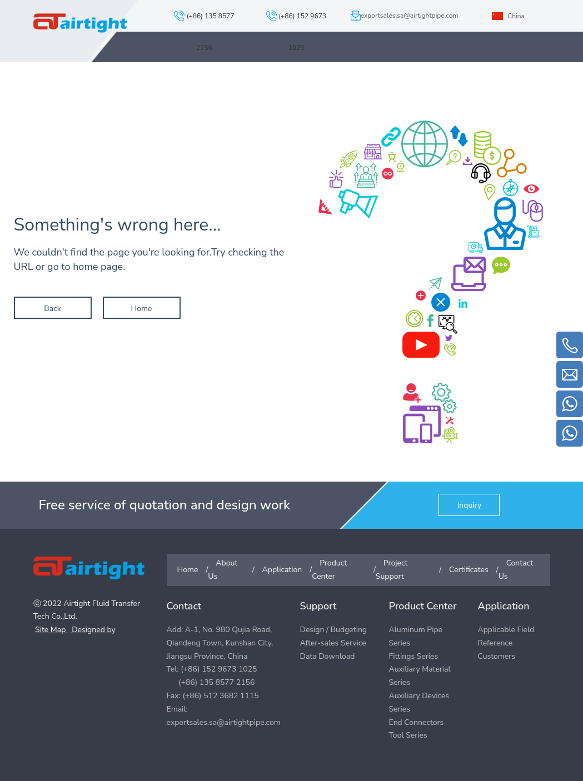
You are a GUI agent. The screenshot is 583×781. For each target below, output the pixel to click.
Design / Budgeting (333, 629)
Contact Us (522, 78)
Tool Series (407, 735)
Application (243, 78)
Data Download (327, 656)
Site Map (51, 629)
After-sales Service (333, 643)
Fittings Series (413, 656)
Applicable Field (505, 629)
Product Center (313, 78)
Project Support (391, 78)
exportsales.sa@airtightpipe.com (410, 15)
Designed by (93, 629)
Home (141, 308)
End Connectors (416, 722)
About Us (186, 78)
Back (52, 308)
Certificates (461, 78)
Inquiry (469, 505)
